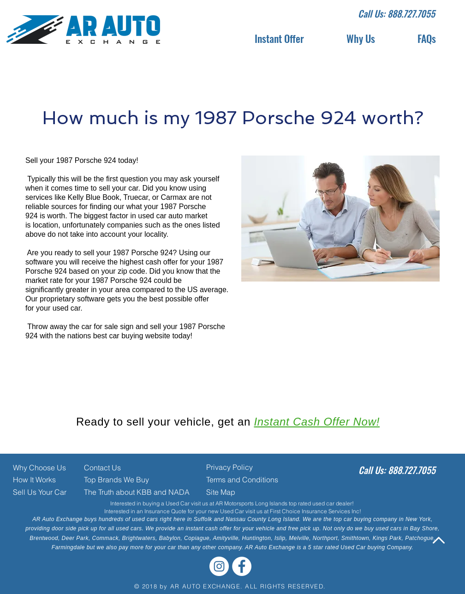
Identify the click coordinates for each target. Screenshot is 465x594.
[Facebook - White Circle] (241, 566)
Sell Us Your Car (39, 492)
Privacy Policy (229, 467)
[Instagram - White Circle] (219, 566)
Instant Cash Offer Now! (317, 421)
